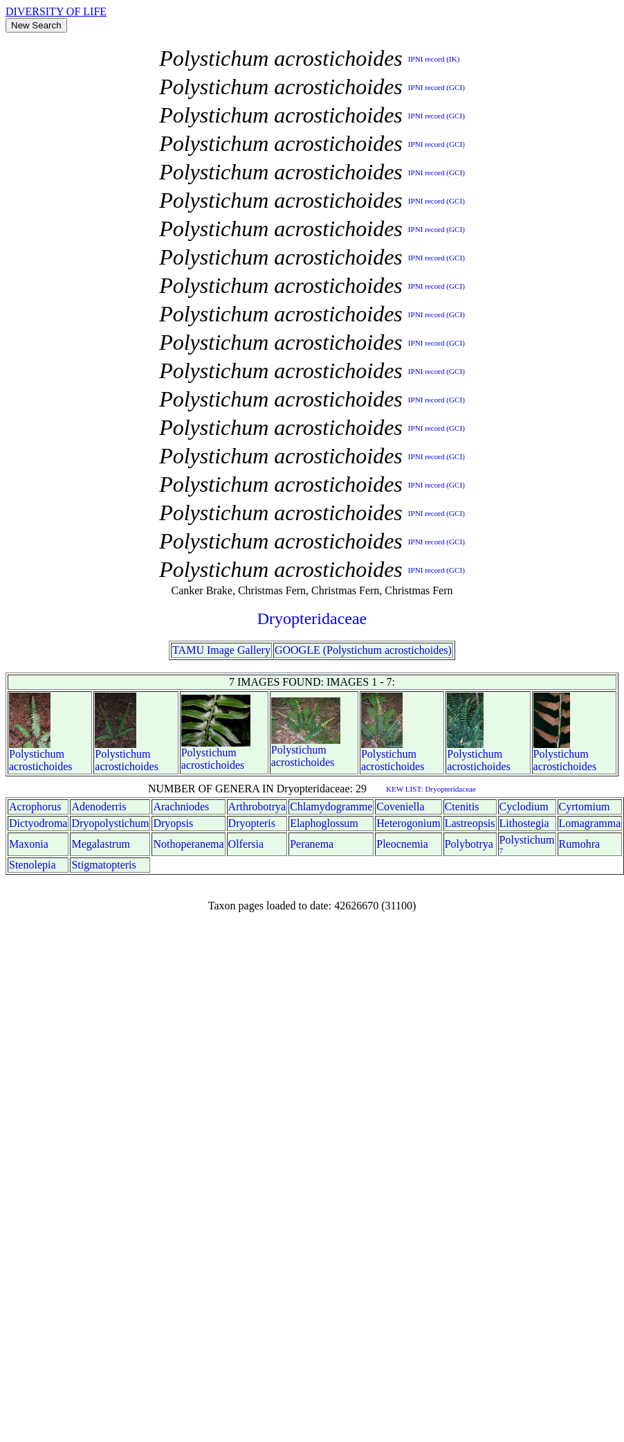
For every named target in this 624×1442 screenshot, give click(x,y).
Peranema (311, 844)
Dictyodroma (38, 823)
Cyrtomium (584, 806)
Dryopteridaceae (312, 618)
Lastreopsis (470, 823)
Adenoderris (98, 806)
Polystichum (36, 754)
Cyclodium (524, 806)
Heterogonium (408, 823)
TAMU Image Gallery (221, 650)
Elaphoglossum (324, 823)
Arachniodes (181, 806)
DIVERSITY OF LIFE (56, 11)
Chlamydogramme (331, 806)
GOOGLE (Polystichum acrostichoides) (363, 650)
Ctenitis (462, 806)
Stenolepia (32, 865)
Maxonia (28, 844)
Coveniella (400, 806)
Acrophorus (35, 806)
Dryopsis (173, 823)
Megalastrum (100, 844)
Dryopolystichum (110, 823)
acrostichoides (41, 766)
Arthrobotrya (257, 806)
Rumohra (579, 844)
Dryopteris (251, 823)
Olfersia (246, 844)
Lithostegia (524, 823)
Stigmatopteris (103, 865)
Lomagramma (590, 823)
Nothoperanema (188, 844)
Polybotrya (469, 844)
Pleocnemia (402, 844)
